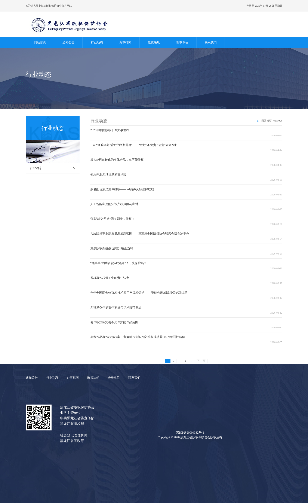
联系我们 (211, 42)
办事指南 (125, 42)
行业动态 (97, 42)
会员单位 (114, 377)
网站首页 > (267, 120)
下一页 (201, 361)
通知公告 (68, 42)
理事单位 (182, 42)
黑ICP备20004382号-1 (190, 432)
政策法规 (154, 42)
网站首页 (40, 42)
